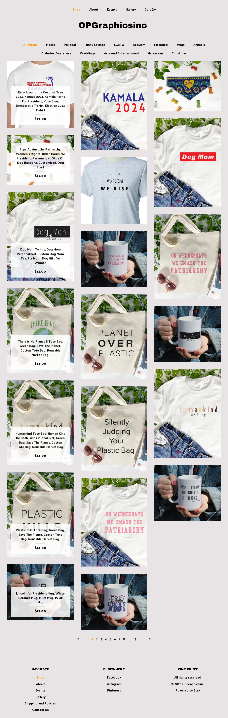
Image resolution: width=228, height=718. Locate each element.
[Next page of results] (150, 639)
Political (70, 44)
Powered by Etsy (187, 690)
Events (112, 9)
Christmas (179, 53)
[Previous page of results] (78, 639)
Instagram (114, 684)
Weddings (87, 53)
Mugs (181, 44)
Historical (161, 44)
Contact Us (40, 709)
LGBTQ (119, 44)
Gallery (131, 9)
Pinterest (114, 690)
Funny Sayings (95, 44)
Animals (199, 44)
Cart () (150, 9)
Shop (76, 9)
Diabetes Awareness (56, 53)
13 (134, 639)
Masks (50, 44)
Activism (139, 44)
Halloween (155, 53)
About (93, 9)
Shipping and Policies (40, 703)
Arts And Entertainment (121, 53)
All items (30, 44)
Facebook (114, 677)
